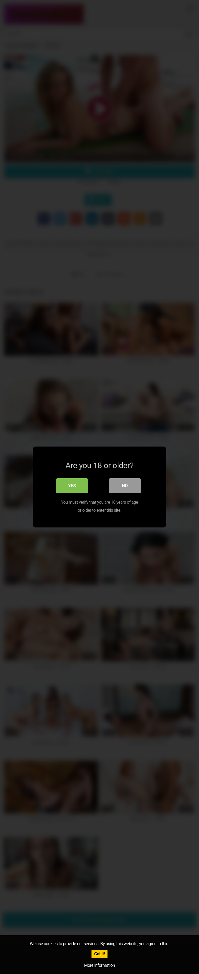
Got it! (99, 953)
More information (99, 965)
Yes (72, 485)
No (125, 485)
